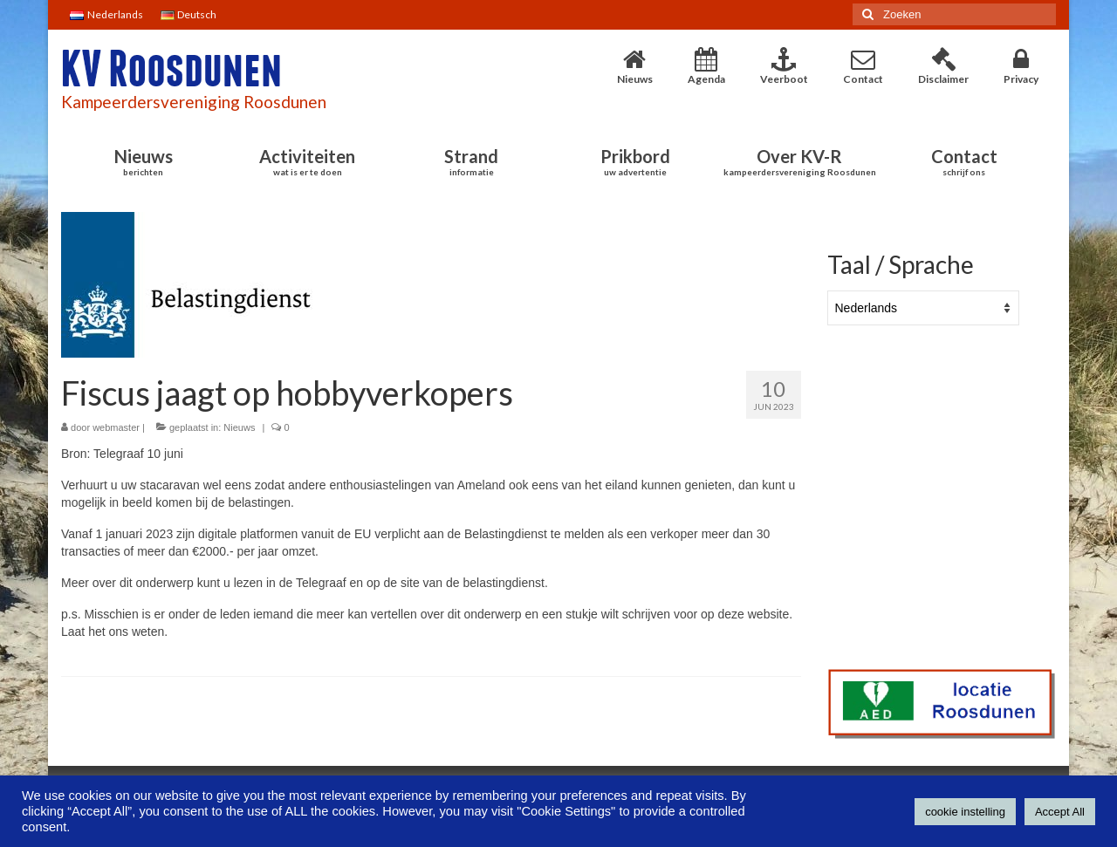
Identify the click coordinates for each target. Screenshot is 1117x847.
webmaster (116, 427)
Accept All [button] (1060, 811)
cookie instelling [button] (965, 811)
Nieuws (239, 427)
